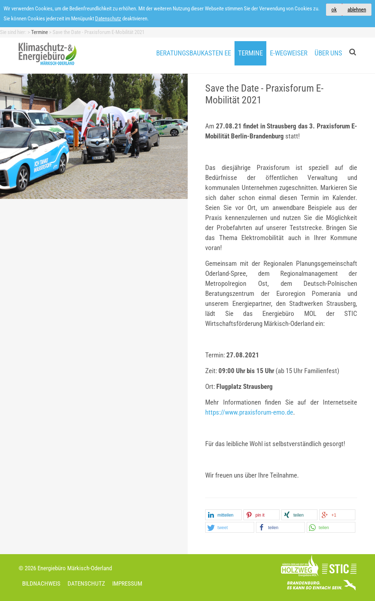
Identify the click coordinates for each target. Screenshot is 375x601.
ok (334, 9)
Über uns (328, 53)
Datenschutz (108, 18)
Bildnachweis (41, 583)
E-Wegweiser (288, 53)
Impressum (127, 583)
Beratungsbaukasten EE (193, 53)
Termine (250, 53)
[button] (223, 515)
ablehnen (356, 9)
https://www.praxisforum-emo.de (249, 412)
